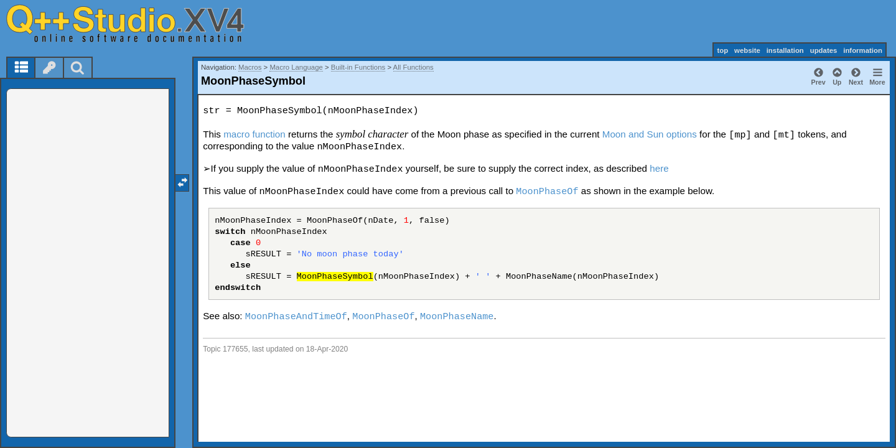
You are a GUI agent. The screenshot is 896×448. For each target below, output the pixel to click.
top (722, 50)
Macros (249, 67)
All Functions (413, 67)
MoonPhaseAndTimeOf (296, 316)
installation (785, 50)
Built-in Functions (358, 67)
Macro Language (296, 67)
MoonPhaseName (456, 316)
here (659, 168)
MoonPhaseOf (547, 191)
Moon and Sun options (649, 134)
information (862, 50)
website (747, 50)
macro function (254, 134)
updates (824, 50)
